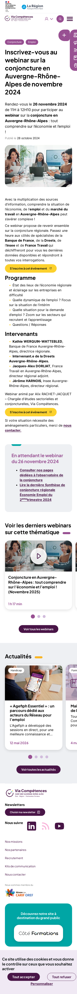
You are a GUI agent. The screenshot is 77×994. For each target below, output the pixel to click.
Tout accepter (23, 977)
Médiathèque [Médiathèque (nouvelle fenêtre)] (57, 58)
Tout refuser (61, 977)
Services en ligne (59, 65)
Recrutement (14, 858)
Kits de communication (20, 866)
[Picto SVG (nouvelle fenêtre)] (31, 826)
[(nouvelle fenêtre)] (19, 894)
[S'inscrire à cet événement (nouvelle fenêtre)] (31, 268)
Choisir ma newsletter (22, 812)
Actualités (55, 42)
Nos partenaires (15, 850)
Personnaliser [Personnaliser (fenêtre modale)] (42, 984)
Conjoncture (14, 42)
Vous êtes (49, 19)
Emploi (32, 42)
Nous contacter (15, 874)
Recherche (60, 19)
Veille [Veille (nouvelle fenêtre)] (52, 50)
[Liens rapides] (36, 32)
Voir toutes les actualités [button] (38, 769)
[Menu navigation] (70, 19)
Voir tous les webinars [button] (38, 629)
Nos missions (13, 841)
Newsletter (55, 35)
